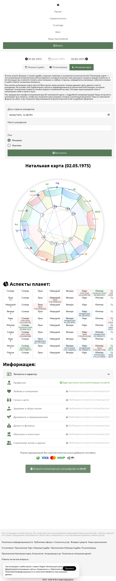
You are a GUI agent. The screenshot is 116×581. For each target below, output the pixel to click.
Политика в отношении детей (76, 553)
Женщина (15, 140)
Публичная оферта (43, 542)
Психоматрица (58, 67)
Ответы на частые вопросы (15, 559)
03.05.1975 (79, 58)
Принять (69, 568)
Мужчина (14, 145)
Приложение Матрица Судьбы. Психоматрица (73, 548)
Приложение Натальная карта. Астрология (23, 553)
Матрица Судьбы (34, 67)
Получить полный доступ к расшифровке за (58, 469)
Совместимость (58, 18)
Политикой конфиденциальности (19, 572)
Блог (58, 32)
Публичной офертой (59, 569)
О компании (8, 548)
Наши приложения (58, 39)
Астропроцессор (53, 553)
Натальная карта (81, 67)
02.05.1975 (56, 58)
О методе (58, 25)
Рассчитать (60, 153)
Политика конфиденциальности (17, 542)
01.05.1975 (33, 58)
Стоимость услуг (62, 542)
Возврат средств (79, 542)
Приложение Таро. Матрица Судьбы (32, 548)
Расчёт (58, 11)
